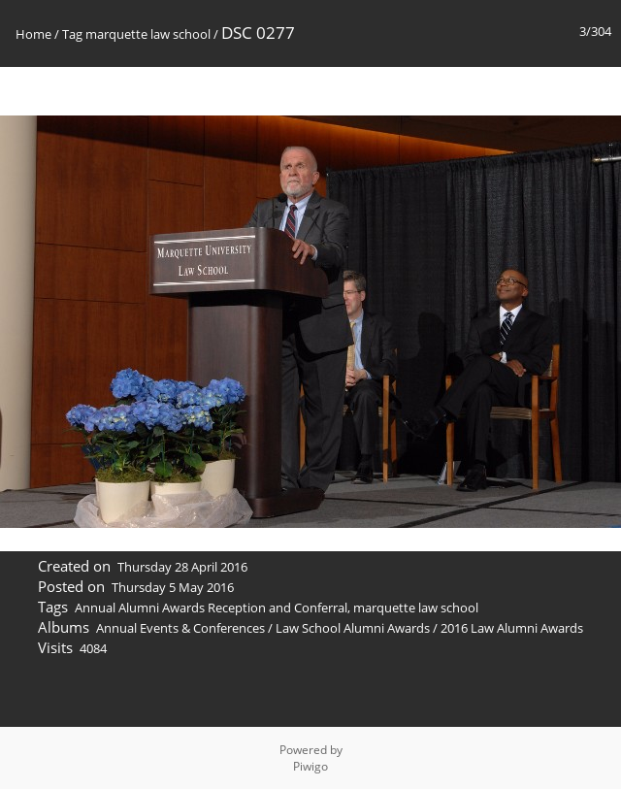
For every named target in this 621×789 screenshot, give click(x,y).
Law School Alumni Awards (353, 628)
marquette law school (148, 34)
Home (33, 34)
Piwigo (310, 766)
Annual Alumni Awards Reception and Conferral (211, 607)
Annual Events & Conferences (180, 628)
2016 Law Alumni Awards (512, 628)
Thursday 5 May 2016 (173, 587)
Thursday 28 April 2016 (182, 566)
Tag (72, 34)
